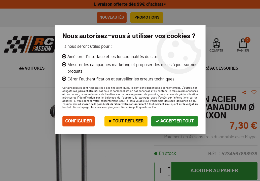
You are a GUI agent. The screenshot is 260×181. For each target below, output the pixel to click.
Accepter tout (174, 121)
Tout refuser (125, 121)
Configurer (78, 121)
